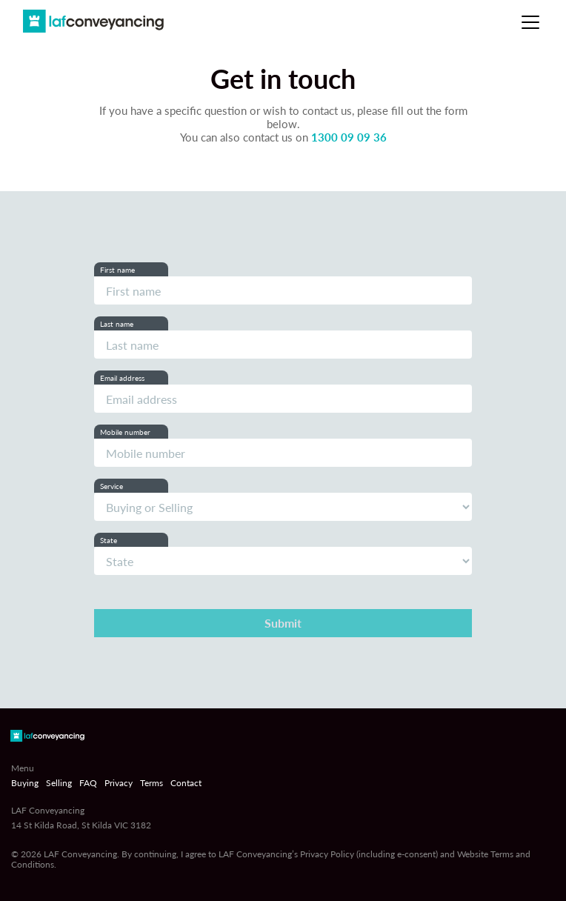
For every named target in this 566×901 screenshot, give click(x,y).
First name (117, 269)
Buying (25, 783)
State (108, 540)
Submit (283, 623)
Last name (116, 323)
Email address (122, 377)
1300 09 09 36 (349, 137)
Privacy (118, 783)
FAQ (88, 783)
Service (111, 486)
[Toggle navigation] (530, 22)
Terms (151, 783)
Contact (186, 783)
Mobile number (125, 432)
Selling (59, 783)
